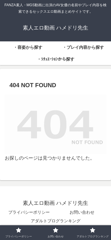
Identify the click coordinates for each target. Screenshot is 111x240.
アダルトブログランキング (56, 220)
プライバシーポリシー (29, 212)
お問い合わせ (82, 212)
